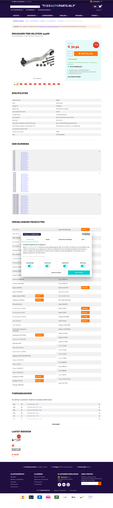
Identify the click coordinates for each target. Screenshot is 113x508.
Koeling (63, 15)
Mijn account (14, 486)
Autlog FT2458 (17, 250)
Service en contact (39, 476)
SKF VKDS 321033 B (64, 300)
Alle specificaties (74, 77)
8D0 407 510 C (24, 163)
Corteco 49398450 (18, 279)
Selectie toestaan (56, 272)
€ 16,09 (38, 376)
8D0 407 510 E (24, 165)
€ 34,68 (84, 316)
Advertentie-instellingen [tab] (65, 239)
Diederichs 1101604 (18, 300)
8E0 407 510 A (24, 168)
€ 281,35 (39, 335)
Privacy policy (38, 481)
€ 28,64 (84, 320)
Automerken (30, 10)
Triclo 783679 (62, 362)
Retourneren (14, 483)
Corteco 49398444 (18, 275)
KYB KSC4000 (17, 343)
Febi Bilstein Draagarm (62, 109)
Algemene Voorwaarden (60, 489)
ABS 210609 (16, 238)
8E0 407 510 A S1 (24, 169)
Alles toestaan (79, 272)
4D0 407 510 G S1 (25, 156)
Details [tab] (48, 239)
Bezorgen (13, 481)
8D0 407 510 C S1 (25, 164)
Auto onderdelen (16, 10)
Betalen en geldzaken (17, 478)
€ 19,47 (38, 300)
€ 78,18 (84, 312)
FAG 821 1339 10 (17, 304)
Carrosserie (47, 15)
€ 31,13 (84, 229)
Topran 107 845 (63, 333)
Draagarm (59, 106)
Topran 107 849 (63, 341)
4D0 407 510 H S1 (25, 159)
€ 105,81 (84, 287)
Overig (94, 15)
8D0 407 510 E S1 (25, 167)
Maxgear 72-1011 (17, 380)
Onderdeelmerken (44, 10)
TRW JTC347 (62, 321)
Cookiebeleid (38, 483)
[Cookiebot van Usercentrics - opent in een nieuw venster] (83, 234)
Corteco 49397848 (18, 271)
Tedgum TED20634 (64, 329)
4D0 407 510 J (24, 160)
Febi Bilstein (59, 103)
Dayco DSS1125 (17, 287)
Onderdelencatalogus (18, 21)
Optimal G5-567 (63, 287)
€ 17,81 (38, 380)
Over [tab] (83, 239)
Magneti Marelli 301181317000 (22, 356)
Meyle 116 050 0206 (64, 229)
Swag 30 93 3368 (63, 316)
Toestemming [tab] (30, 239)
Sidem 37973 (62, 312)
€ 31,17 (38, 296)
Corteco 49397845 (18, 267)
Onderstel (32, 15)
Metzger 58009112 (18, 385)
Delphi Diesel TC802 (19, 296)
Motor (16, 15)
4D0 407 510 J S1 (24, 161)
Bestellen (85, 53)
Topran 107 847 (63, 337)
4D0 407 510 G (24, 155)
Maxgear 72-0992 (18, 376)
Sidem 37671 (62, 308)
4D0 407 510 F (24, 152)
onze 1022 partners (32, 247)
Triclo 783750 (62, 370)
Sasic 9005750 (62, 304)
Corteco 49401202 (18, 283)
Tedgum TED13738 (64, 325)
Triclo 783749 (62, 366)
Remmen (79, 15)
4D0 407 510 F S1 (25, 153)
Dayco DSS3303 (17, 292)
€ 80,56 (84, 308)
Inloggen (98, 10)
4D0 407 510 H (24, 157)
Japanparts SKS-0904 (19, 335)
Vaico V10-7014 (63, 383)
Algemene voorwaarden (41, 478)
